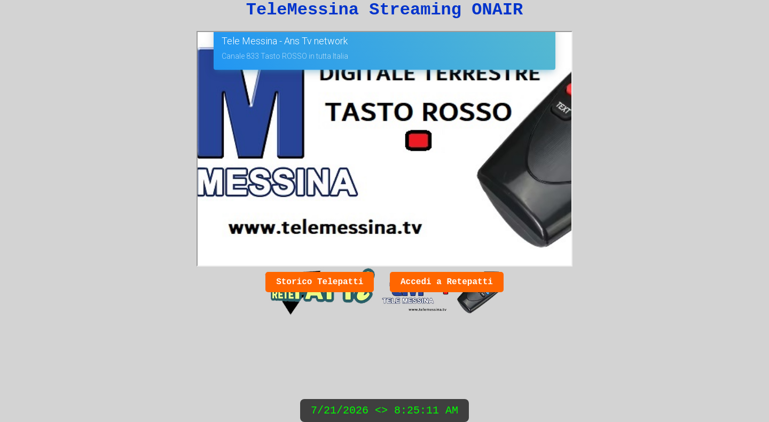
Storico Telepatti (319, 282)
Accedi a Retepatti (447, 282)
